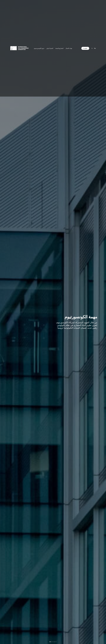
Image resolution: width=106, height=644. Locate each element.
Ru (95, 48)
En (92, 48)
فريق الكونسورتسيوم (39, 48)
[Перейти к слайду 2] (51, 641)
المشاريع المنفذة (59, 48)
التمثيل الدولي (49, 48)
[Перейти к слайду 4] (54, 641)
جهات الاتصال (69, 48)
